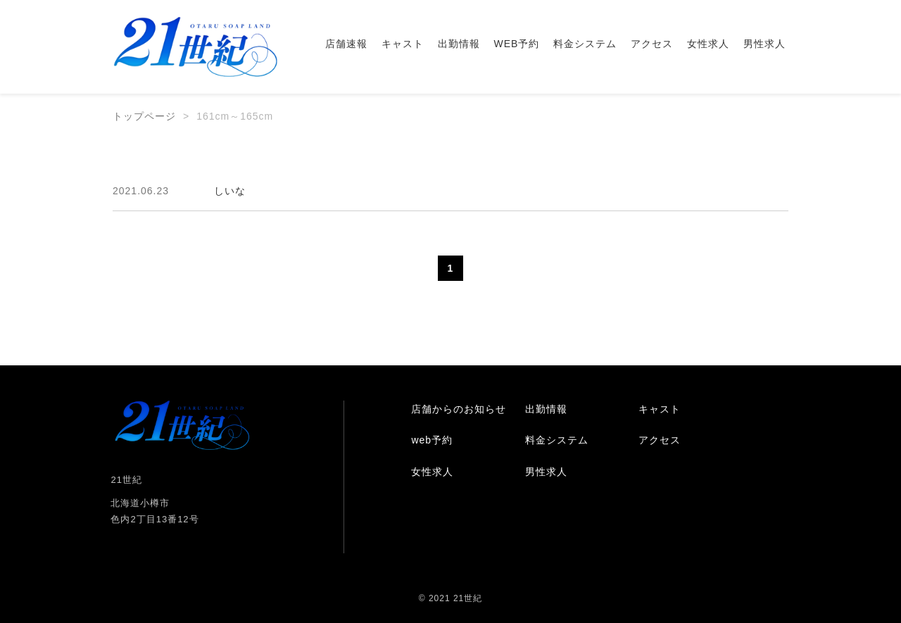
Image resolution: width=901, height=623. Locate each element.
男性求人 (764, 43)
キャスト (403, 43)
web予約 (432, 440)
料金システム (585, 43)
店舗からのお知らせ (458, 409)
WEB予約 (517, 43)
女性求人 (708, 43)
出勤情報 (459, 43)
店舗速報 (346, 43)
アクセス (652, 43)
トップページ (144, 116)
